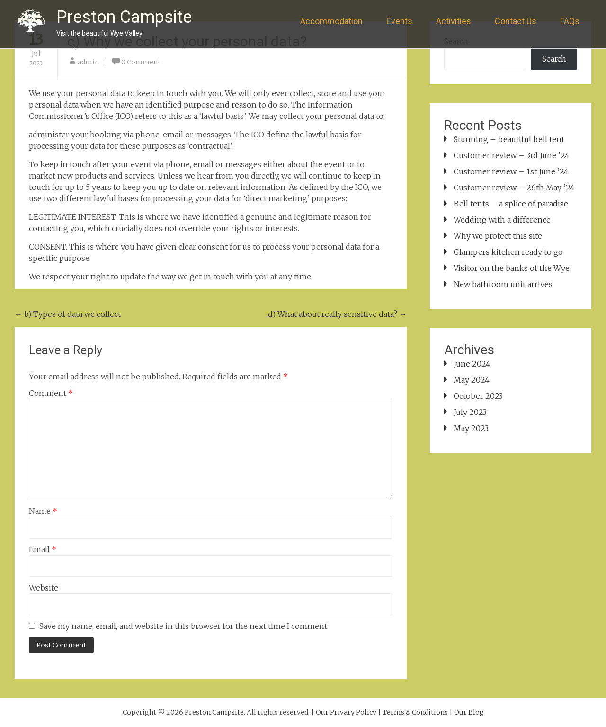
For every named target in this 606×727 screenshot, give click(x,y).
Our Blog (469, 712)
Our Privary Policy (346, 712)
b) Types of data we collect (68, 314)
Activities (453, 21)
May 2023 (471, 428)
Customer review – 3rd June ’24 (512, 155)
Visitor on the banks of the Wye (512, 268)
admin (88, 62)
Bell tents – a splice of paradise (511, 203)
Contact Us (515, 21)
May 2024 (472, 380)
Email (42, 549)
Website (43, 587)
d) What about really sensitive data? (337, 314)
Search (554, 58)
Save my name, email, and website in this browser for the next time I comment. (184, 626)
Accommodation (331, 21)
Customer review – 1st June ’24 (511, 171)
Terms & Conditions (415, 712)
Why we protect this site (498, 236)
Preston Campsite (124, 17)
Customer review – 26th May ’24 (514, 187)
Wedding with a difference (502, 219)
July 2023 (470, 412)
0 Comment (140, 62)
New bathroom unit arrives (503, 284)
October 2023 (478, 396)
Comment (51, 393)
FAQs (569, 21)
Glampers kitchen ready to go (508, 252)
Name (43, 511)
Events (399, 21)
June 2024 (472, 363)
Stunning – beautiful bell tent (509, 139)
